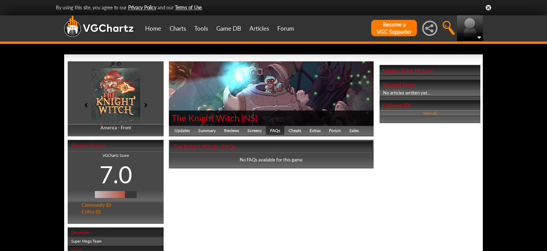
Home (153, 28)
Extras (315, 130)
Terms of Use (188, 7)
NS (249, 118)
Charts (178, 28)
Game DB (228, 28)
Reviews (231, 130)
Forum (285, 28)
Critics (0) (91, 211)
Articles (259, 28)
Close (488, 7)
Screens (254, 130)
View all (430, 113)
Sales (354, 130)
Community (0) (96, 205)
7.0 (115, 174)
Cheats (295, 130)
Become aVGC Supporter (394, 28)
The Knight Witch (205, 118)
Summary (207, 130)
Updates (182, 130)
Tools (201, 28)
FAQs (275, 130)
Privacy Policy (142, 7)
